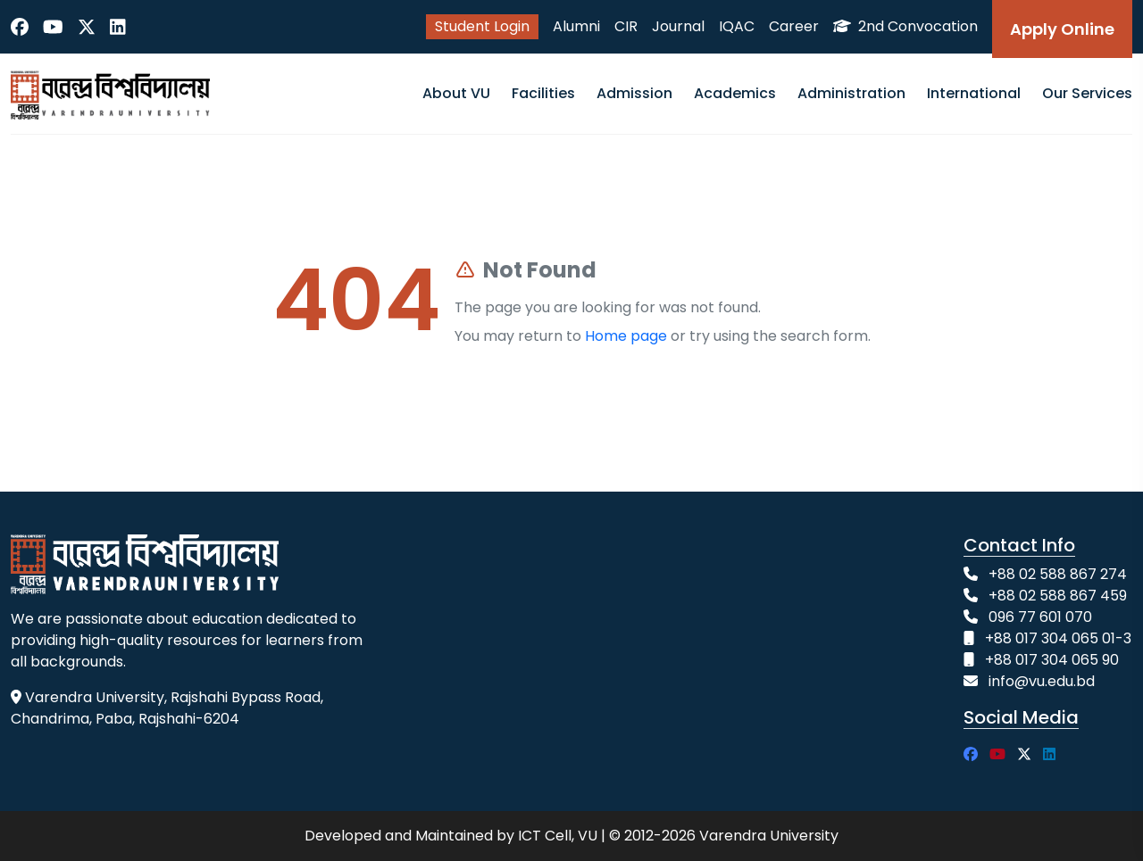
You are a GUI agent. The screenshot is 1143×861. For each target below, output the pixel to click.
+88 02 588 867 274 (1058, 574)
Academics (735, 93)
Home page (626, 336)
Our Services (1087, 93)
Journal (678, 26)
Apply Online (1062, 29)
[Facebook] (20, 26)
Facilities (543, 93)
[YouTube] (53, 26)
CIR (626, 26)
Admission (634, 93)
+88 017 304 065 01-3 (1058, 638)
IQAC (737, 26)
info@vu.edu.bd (1042, 681)
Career (794, 26)
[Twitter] (87, 26)
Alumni (576, 26)
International (974, 93)
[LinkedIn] (118, 26)
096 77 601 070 (1040, 617)
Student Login (482, 26)
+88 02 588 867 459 (1058, 595)
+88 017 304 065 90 (1052, 660)
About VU (456, 93)
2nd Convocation (905, 26)
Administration (851, 93)
